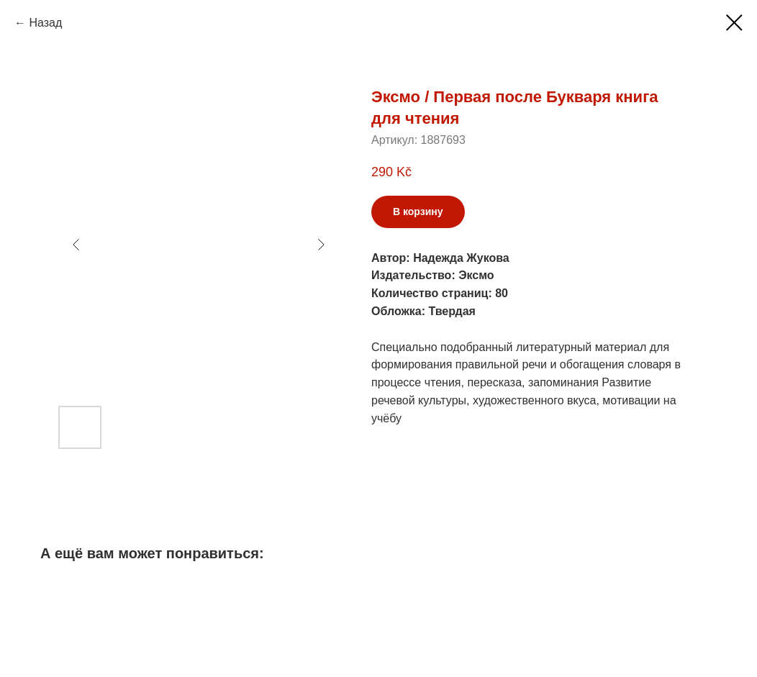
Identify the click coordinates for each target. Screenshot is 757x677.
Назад (45, 23)
